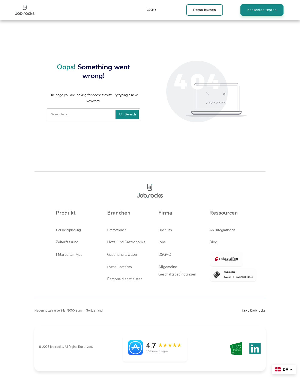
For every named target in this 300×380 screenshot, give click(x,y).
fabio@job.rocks (254, 310)
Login (151, 9)
